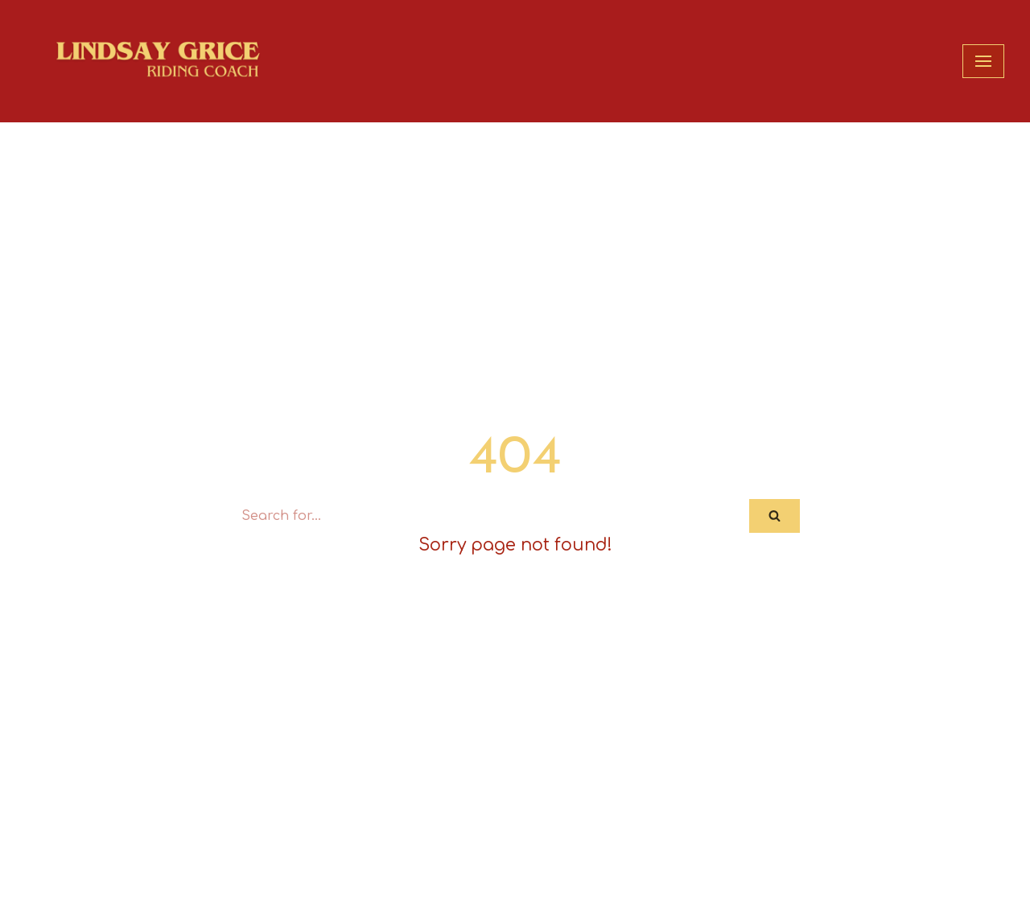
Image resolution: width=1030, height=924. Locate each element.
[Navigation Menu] (983, 61)
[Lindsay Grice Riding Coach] (166, 61)
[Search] (489, 516)
